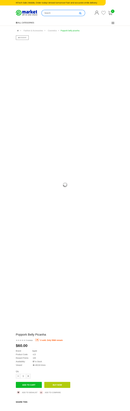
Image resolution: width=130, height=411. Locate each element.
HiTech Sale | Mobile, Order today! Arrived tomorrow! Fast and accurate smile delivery (56, 2)
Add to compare (50, 392)
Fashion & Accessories (33, 31)
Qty (17, 371)
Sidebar (22, 37)
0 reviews (29, 340)
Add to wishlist (27, 392)
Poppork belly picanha (70, 31)
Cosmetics (52, 31)
